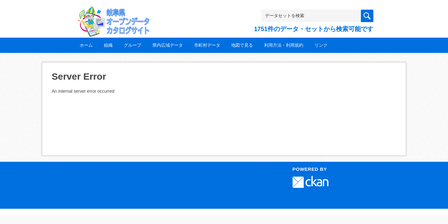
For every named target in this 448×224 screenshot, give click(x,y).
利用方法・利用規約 (283, 45)
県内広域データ (167, 45)
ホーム (86, 45)
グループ (132, 45)
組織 (108, 45)
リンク (321, 45)
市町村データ (207, 45)
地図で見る (242, 45)
